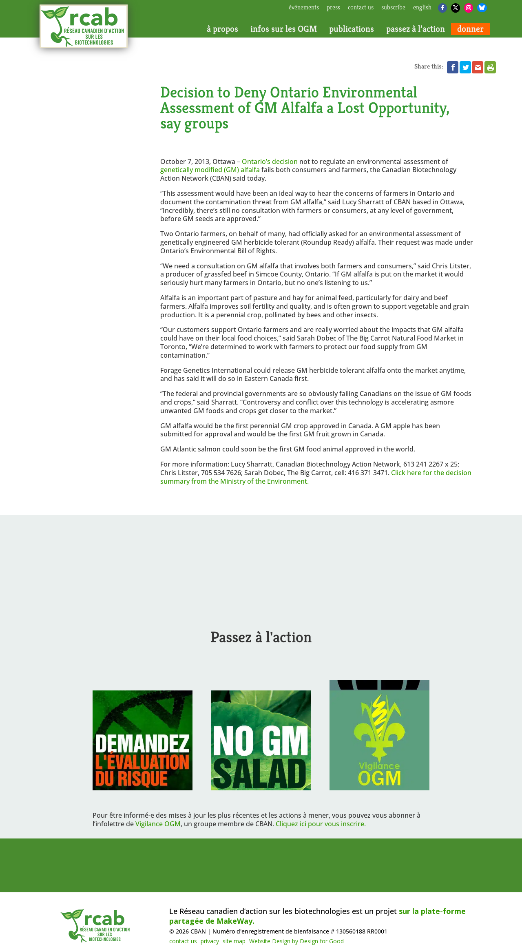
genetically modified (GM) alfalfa (210, 169)
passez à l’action (415, 29)
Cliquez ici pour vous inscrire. (321, 823)
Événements (304, 7)
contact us (361, 7)
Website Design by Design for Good (296, 941)
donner (470, 29)
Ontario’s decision (270, 161)
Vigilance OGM (158, 823)
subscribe (393, 7)
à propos (222, 29)
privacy (210, 941)
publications (351, 29)
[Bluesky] (482, 7)
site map (234, 941)
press (333, 7)
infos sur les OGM (283, 29)
